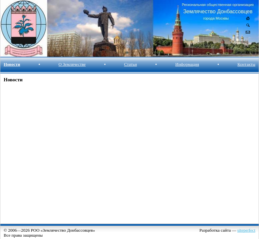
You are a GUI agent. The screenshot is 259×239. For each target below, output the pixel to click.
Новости (12, 64)
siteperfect (246, 230)
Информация (187, 64)
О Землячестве (72, 64)
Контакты (246, 64)
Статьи (130, 64)
